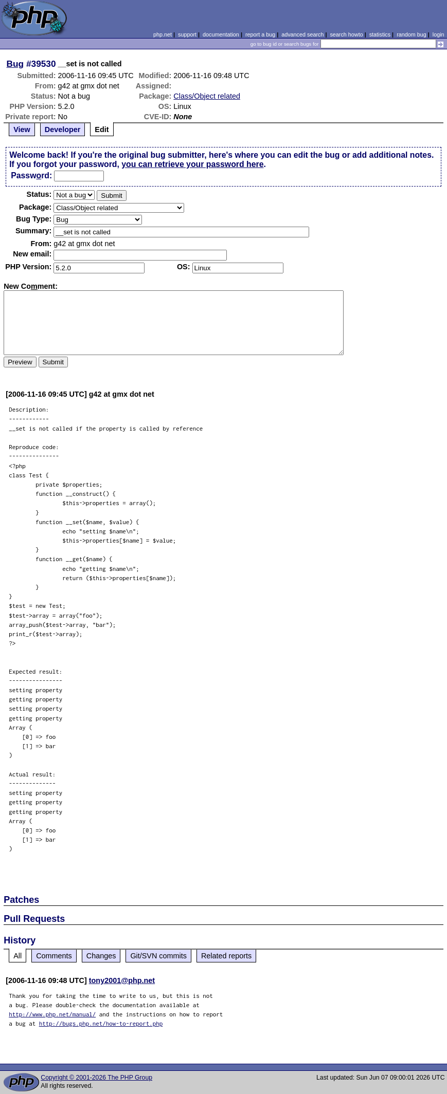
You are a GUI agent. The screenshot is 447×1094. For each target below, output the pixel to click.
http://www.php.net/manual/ (52, 1014)
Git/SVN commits (158, 956)
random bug (411, 34)
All (17, 956)
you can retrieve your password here (192, 164)
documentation (221, 34)
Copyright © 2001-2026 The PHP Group (96, 1077)
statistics (379, 34)
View (21, 129)
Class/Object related (206, 96)
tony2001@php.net (122, 980)
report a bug (260, 34)
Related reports (226, 956)
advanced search (302, 34)
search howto (346, 34)
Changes (101, 956)
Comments (54, 956)
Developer (63, 129)
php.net (162, 34)
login (438, 34)
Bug (15, 64)
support (187, 34)
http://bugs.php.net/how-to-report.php (101, 1023)
